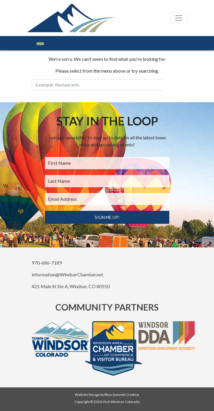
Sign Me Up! (107, 217)
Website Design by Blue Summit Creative (107, 394)
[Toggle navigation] (178, 18)
